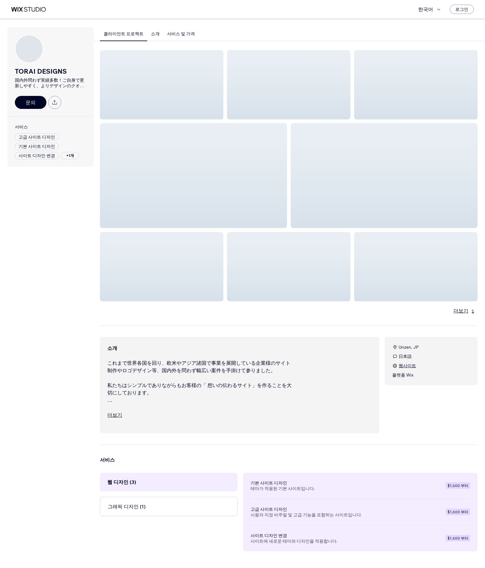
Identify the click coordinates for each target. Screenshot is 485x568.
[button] (161, 84)
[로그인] (462, 9)
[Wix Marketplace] (28, 9)
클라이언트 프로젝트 (124, 34)
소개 (155, 34)
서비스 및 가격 (181, 34)
